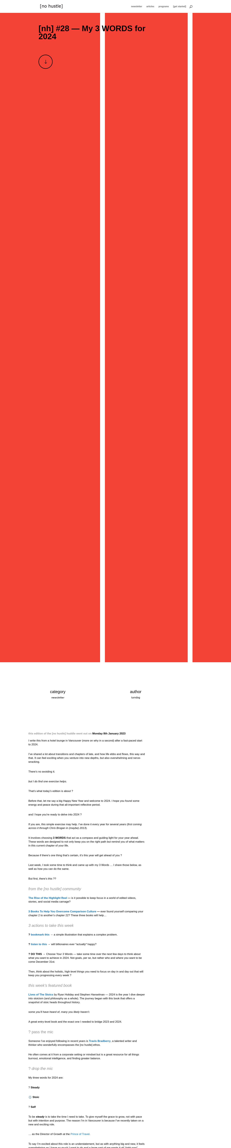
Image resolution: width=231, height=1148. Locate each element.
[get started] (179, 6)
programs (163, 6)
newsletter (136, 6)
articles (150, 6)
